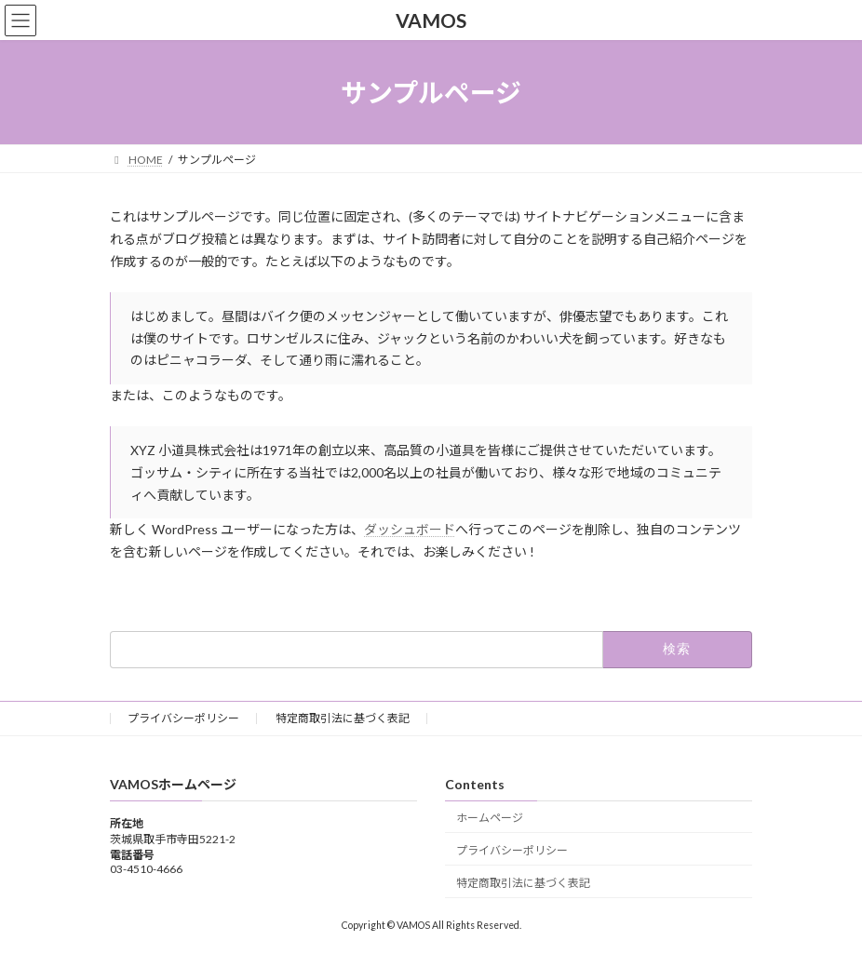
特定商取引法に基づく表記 (343, 718)
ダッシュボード (409, 529)
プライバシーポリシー (183, 718)
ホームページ (489, 818)
